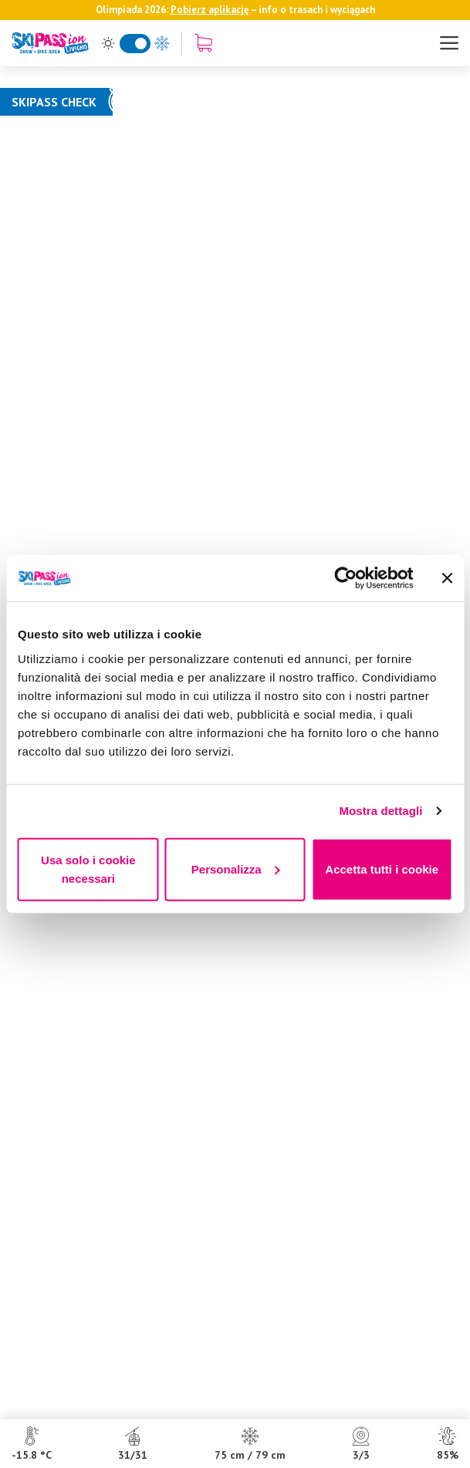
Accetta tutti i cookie (381, 868)
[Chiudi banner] (446, 578)
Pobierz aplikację (210, 9)
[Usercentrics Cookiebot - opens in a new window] (345, 578)
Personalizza (235, 868)
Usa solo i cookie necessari (88, 868)
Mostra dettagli (380, 810)
